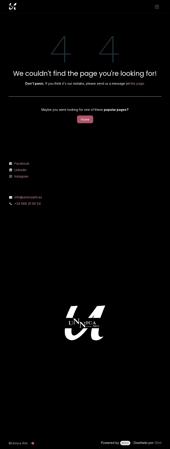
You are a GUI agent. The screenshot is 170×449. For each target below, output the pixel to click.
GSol (158, 443)
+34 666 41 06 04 (27, 203)
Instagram (21, 176)
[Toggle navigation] (157, 6)
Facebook (21, 163)
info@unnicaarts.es (28, 197)
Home (85, 119)
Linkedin (20, 170)
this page (137, 83)
